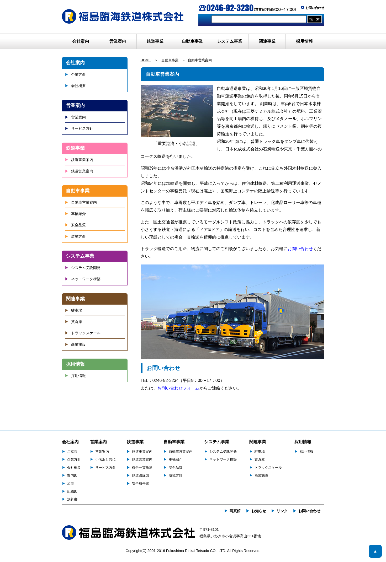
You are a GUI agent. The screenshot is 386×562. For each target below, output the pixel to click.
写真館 (235, 511)
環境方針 (78, 236)
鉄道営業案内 (82, 171)
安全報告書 (140, 483)
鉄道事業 (75, 148)
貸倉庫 (76, 322)
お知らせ (258, 511)
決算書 (72, 499)
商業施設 (78, 344)
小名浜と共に (105, 459)
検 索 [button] (314, 19)
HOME (146, 60)
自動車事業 (169, 60)
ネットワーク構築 (86, 279)
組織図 (72, 491)
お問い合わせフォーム (178, 388)
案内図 (72, 475)
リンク (282, 511)
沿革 (70, 483)
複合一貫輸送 (142, 467)
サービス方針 (82, 128)
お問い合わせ (314, 8)
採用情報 (304, 41)
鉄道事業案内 (82, 160)
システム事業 (80, 256)
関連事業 (75, 298)
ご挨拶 (72, 451)
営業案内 (75, 105)
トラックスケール (86, 333)
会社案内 (75, 62)
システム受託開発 (86, 268)
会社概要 (78, 86)
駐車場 (76, 310)
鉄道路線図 (140, 475)
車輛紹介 (78, 214)
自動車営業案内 (84, 202)
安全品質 (78, 225)
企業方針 (78, 74)
